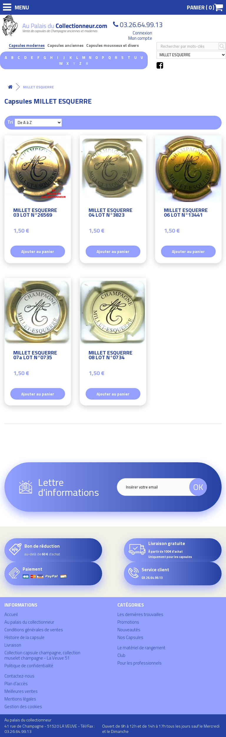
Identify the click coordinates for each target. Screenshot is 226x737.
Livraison (12, 645)
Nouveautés (128, 629)
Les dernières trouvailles (140, 614)
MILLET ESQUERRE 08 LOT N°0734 (110, 355)
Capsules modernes (27, 45)
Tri (10, 122)
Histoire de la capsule (24, 637)
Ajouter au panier (37, 251)
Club (121, 655)
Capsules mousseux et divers (112, 45)
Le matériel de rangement (141, 647)
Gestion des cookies (23, 706)
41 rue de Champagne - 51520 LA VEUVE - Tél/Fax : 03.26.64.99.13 (49, 728)
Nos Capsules (130, 637)
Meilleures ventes (21, 691)
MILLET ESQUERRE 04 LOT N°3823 (110, 213)
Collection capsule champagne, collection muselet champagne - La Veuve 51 (42, 655)
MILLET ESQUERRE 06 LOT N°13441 (186, 213)
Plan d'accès (16, 683)
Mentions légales (20, 698)
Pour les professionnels (139, 663)
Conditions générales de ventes (33, 629)
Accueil (11, 614)
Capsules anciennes (65, 45)
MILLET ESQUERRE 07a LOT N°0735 (35, 355)
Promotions (128, 622)
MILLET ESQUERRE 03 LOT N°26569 (35, 213)
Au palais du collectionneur (29, 622)
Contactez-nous (19, 676)
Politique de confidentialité (28, 665)
